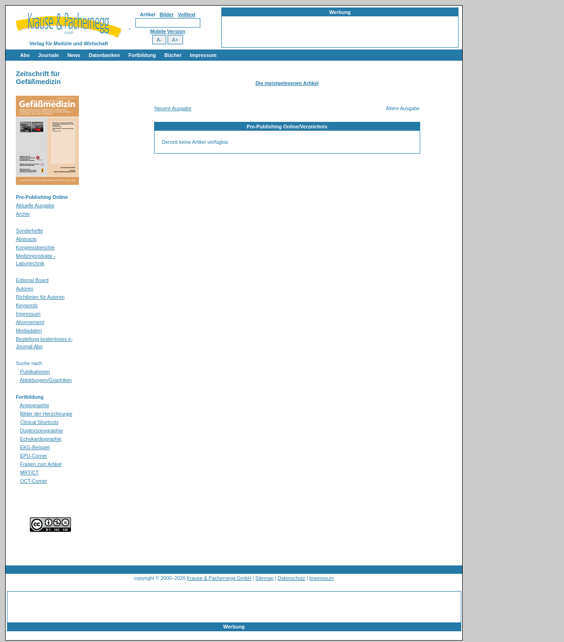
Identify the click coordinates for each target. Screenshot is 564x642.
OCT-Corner (33, 481)
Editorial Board (32, 280)
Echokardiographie (41, 439)
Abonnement (30, 322)
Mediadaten (29, 330)
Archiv (23, 214)
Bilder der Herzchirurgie (46, 413)
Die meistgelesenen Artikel (286, 83)
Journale (48, 55)
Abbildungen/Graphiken (45, 380)
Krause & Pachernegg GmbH (219, 578)
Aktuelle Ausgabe (35, 205)
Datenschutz (291, 578)
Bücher (173, 55)
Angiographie (34, 405)
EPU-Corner (33, 456)
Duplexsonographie (41, 430)
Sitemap (264, 578)
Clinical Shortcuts (39, 422)
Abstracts (26, 239)
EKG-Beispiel (34, 447)
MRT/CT (29, 472)
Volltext (187, 14)
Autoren (24, 288)
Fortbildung (142, 55)
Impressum (203, 55)
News (73, 55)
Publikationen (35, 371)
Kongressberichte (35, 247)
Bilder (167, 14)
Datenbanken (104, 55)
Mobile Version (167, 31)
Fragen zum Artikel (41, 464)
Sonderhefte (29, 230)
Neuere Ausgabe (173, 108)
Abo (25, 55)
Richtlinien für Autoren (40, 297)
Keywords (27, 305)
